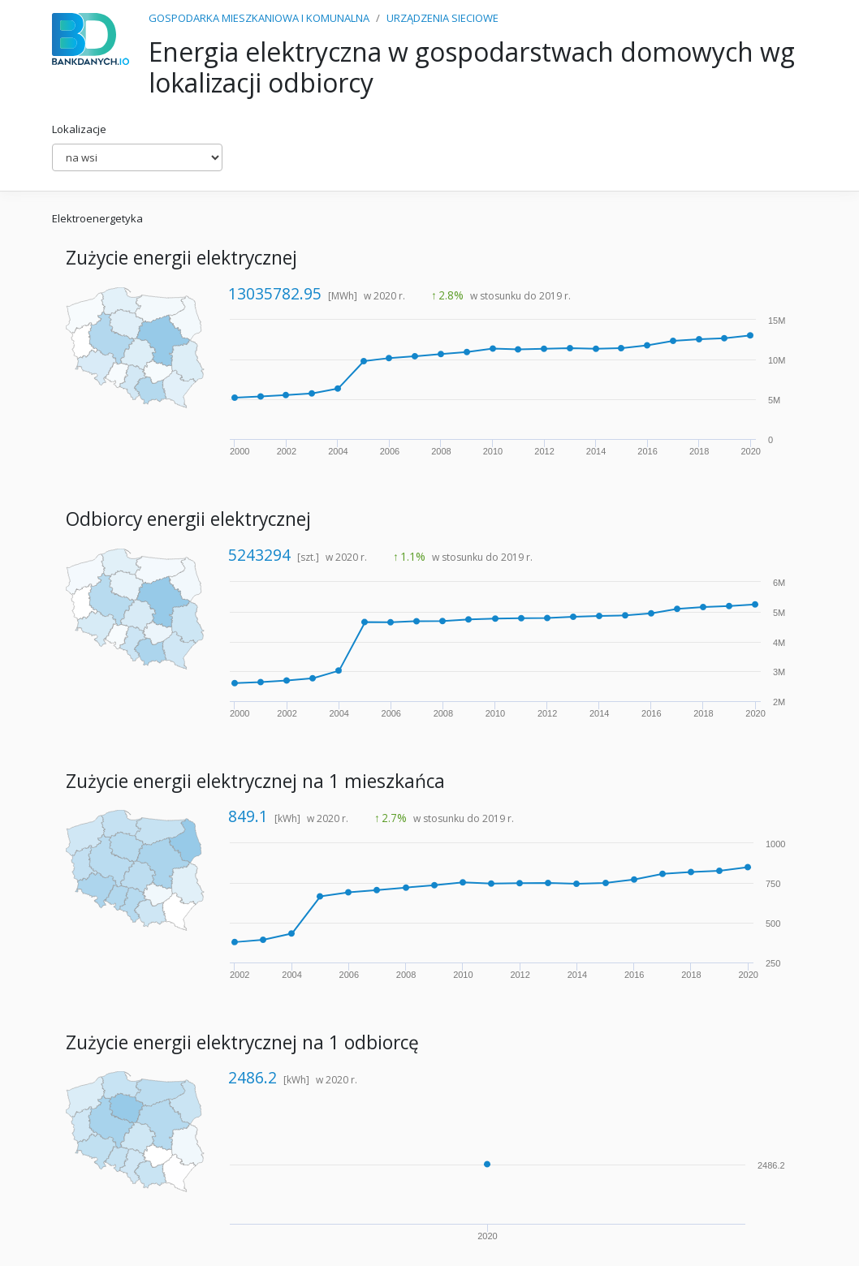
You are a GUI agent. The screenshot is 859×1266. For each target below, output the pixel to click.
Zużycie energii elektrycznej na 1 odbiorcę (242, 1042)
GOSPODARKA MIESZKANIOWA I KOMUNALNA (259, 18)
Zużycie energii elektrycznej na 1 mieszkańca (255, 781)
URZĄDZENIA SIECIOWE (442, 18)
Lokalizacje (79, 129)
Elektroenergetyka (97, 218)
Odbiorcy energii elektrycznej (188, 519)
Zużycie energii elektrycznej (181, 257)
